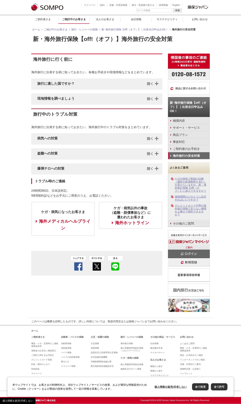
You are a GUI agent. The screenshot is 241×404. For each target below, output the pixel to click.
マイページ (89, 5)
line (115, 263)
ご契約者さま (43, 19)
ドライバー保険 (68, 366)
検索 (177, 10)
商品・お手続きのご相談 (191, 355)
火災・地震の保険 (100, 337)
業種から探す (156, 371)
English (176, 5)
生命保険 (154, 343)
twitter (97, 263)
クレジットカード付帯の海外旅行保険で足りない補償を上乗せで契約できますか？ (190, 210)
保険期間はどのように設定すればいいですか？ (190, 198)
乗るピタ (65, 361)
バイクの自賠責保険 (70, 357)
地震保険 (95, 348)
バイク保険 (66, 352)
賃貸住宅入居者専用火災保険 (104, 352)
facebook (78, 263)
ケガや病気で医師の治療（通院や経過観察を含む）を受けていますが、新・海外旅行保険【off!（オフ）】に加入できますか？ (190, 184)
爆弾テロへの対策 (50, 168)
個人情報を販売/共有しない (17, 400)
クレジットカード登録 (41, 360)
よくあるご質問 (187, 343)
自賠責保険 (66, 348)
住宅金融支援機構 (99, 357)
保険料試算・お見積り (190, 369)
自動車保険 (66, 343)
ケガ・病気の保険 (129, 358)
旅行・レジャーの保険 (84, 29)
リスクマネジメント (159, 375)
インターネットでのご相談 (192, 360)
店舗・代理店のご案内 (190, 364)
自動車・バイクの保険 (72, 337)
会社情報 (136, 19)
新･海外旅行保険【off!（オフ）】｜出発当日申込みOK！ (134, 29)
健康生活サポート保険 (130, 369)
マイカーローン (157, 352)
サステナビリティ (167, 19)
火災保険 (95, 343)
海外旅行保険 (126, 343)
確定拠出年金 (156, 348)
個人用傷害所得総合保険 (131, 364)
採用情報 (163, 5)
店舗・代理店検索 (118, 5)
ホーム (36, 29)
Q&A (102, 5)
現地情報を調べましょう (56, 98)
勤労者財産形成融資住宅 (102, 366)
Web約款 (35, 369)
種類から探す (156, 366)
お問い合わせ (200, 19)
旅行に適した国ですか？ (56, 83)
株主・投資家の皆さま (143, 5)
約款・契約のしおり (40, 364)
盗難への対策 (47, 153)
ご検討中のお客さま (74, 19)
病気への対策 (47, 138)
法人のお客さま (105, 19)
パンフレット (186, 373)
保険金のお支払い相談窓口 (43, 350)
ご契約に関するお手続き (42, 355)
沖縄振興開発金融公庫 (101, 361)
